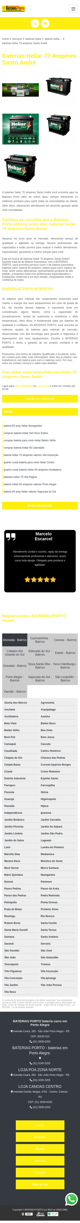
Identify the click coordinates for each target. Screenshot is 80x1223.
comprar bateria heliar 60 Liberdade (24, 447)
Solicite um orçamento (40, 398)
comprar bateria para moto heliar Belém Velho (30, 440)
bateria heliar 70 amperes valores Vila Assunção (31, 455)
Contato (40, 1172)
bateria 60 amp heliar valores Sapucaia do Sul (30, 491)
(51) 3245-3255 (40, 1063)
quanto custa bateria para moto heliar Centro (29, 462)
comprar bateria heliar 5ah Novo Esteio (26, 433)
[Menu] (73, 8)
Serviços (40, 1160)
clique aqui (43, 386)
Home (40, 1125)
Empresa (39, 1137)
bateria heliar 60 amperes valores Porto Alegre (30, 484)
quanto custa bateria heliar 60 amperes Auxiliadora (32, 469)
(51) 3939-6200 (24, 386)
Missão (40, 1148)
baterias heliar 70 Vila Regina (20, 477)
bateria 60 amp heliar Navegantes (23, 425)
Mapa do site (40, 1184)
